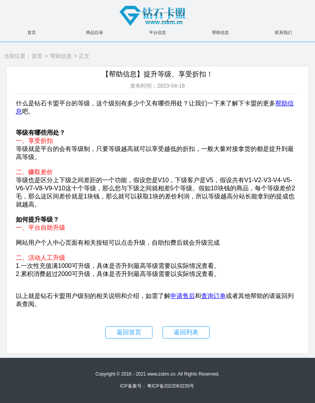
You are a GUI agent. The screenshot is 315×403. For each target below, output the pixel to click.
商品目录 (94, 32)
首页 (31, 32)
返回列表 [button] (186, 332)
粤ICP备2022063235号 (171, 386)
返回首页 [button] (129, 332)
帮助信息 (220, 32)
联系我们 (283, 32)
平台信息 (157, 32)
